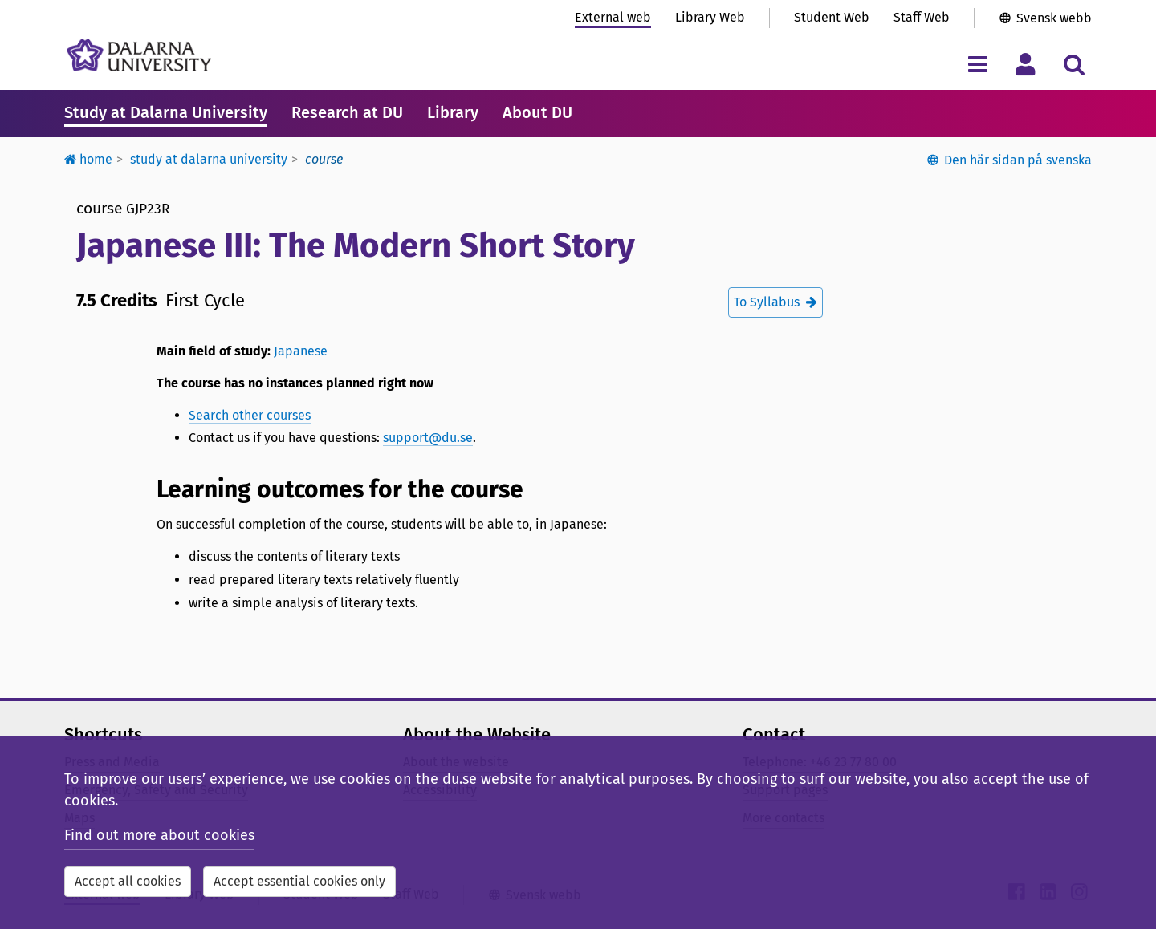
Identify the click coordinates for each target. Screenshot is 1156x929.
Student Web (831, 17)
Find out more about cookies (159, 835)
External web (613, 17)
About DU (537, 112)
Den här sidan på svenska (1018, 160)
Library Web (710, 17)
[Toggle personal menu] (1025, 64)
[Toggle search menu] (1074, 64)
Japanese (301, 351)
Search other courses (250, 415)
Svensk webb (1054, 18)
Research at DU (347, 112)
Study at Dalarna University (165, 112)
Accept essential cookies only (299, 881)
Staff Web (921, 17)
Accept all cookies (128, 881)
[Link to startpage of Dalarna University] (139, 55)
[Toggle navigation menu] (977, 64)
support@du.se (428, 437)
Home (88, 159)
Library (452, 112)
